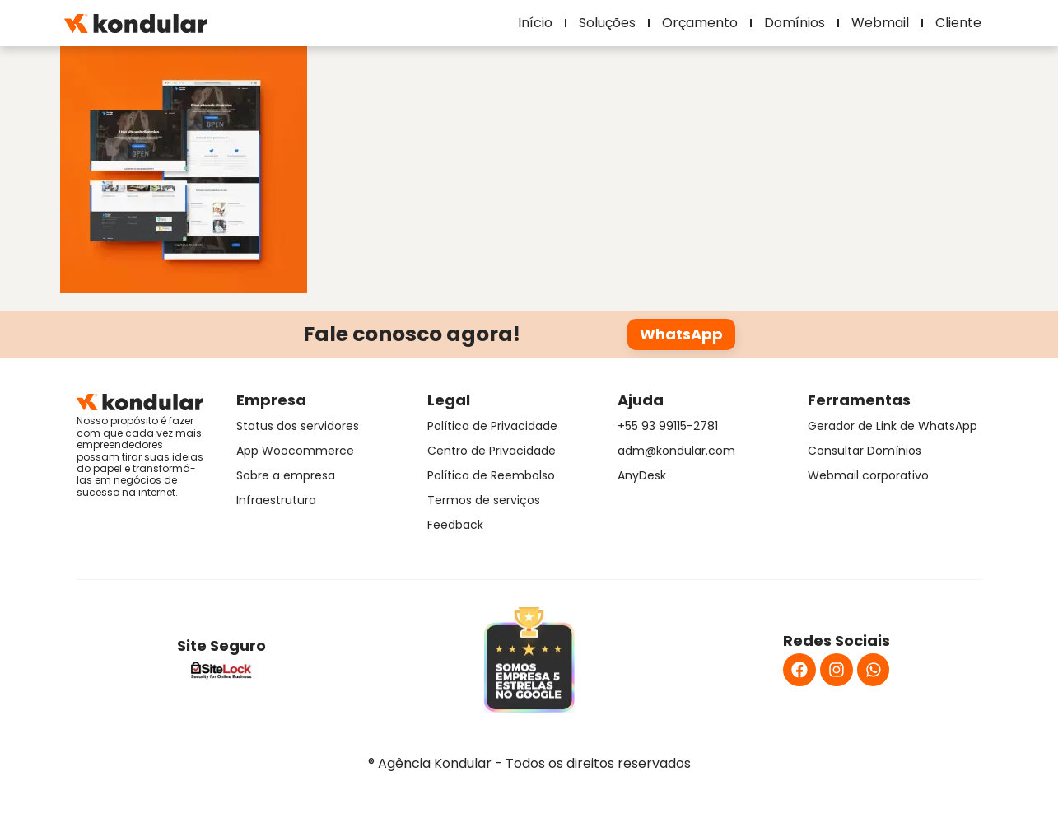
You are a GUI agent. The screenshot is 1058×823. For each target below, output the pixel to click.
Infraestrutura (276, 500)
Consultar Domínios (864, 450)
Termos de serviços (483, 500)
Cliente (958, 22)
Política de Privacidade (492, 426)
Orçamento (700, 22)
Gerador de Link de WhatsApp (892, 426)
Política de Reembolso (491, 475)
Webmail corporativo (868, 475)
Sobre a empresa (285, 475)
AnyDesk (642, 475)
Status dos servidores (297, 426)
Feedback (455, 525)
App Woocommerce (295, 450)
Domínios (794, 22)
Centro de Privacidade (491, 450)
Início (535, 22)
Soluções (607, 22)
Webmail (880, 22)
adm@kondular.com (676, 450)
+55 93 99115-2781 (668, 426)
